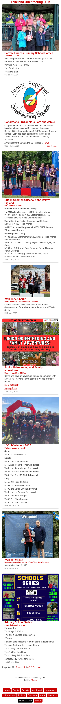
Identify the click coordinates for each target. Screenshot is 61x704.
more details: (10, 385)
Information (9, 695)
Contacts (52, 695)
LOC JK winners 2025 (30, 446)
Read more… (51, 146)
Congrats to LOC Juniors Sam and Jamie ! (30, 122)
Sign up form (10, 388)
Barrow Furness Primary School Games (30, 54)
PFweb (34, 680)
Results (25, 690)
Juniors (21, 695)
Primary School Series (30, 623)
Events (16, 690)
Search (38, 700)
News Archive (25, 700)
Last (38, 667)
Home (7, 690)
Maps (42, 695)
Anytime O (37, 690)
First (18, 667)
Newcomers (50, 690)
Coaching (32, 695)
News (46, 143)
